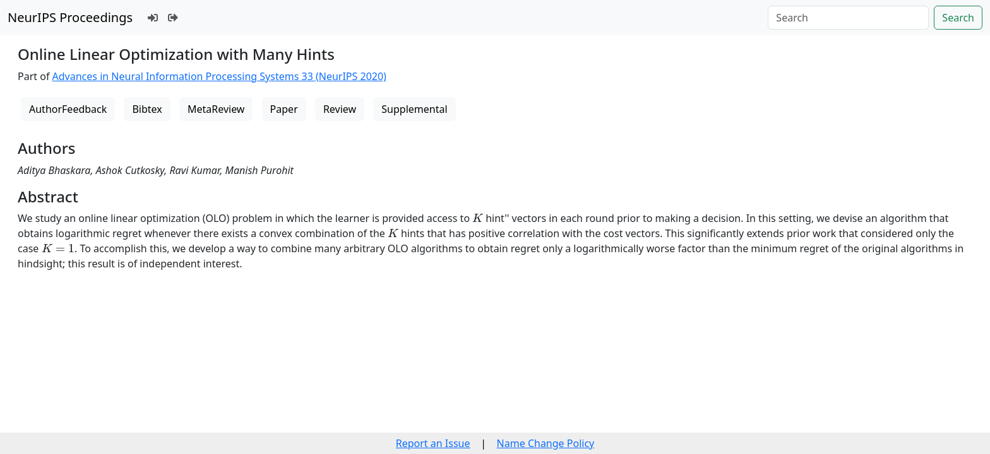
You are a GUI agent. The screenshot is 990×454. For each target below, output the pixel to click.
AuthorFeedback (68, 109)
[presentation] (477, 217)
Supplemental (414, 109)
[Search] (848, 18)
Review (339, 109)
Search (958, 18)
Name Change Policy (546, 443)
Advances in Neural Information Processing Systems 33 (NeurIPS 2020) (219, 76)
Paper (284, 109)
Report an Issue (433, 443)
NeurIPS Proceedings (70, 17)
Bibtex (147, 109)
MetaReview (216, 109)
